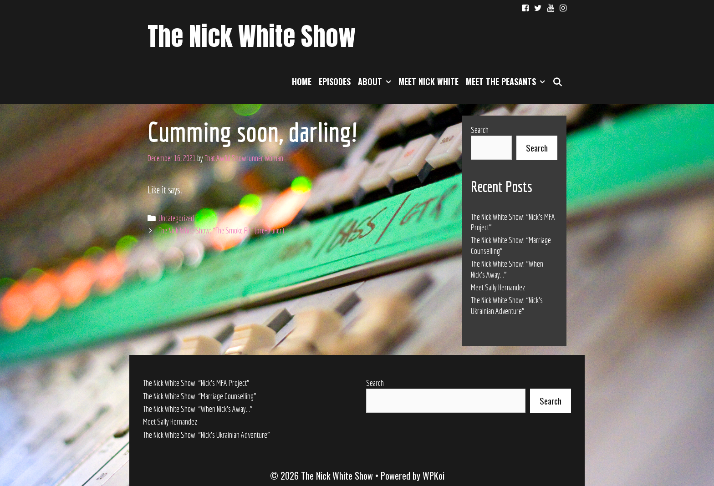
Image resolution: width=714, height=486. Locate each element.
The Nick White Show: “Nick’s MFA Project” (196, 383)
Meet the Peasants (507, 81)
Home (301, 81)
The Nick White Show (252, 36)
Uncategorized (176, 218)
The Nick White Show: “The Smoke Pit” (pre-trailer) (221, 230)
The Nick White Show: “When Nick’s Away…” (198, 409)
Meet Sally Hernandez (498, 287)
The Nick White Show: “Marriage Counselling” (199, 396)
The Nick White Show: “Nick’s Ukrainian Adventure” (206, 435)
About (376, 81)
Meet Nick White (428, 81)
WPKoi (433, 475)
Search (480, 130)
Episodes (335, 81)
